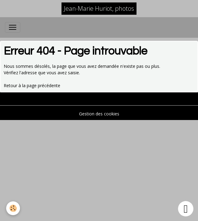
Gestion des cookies (99, 114)
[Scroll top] (185, 208)
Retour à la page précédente (32, 85)
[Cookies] (13, 208)
